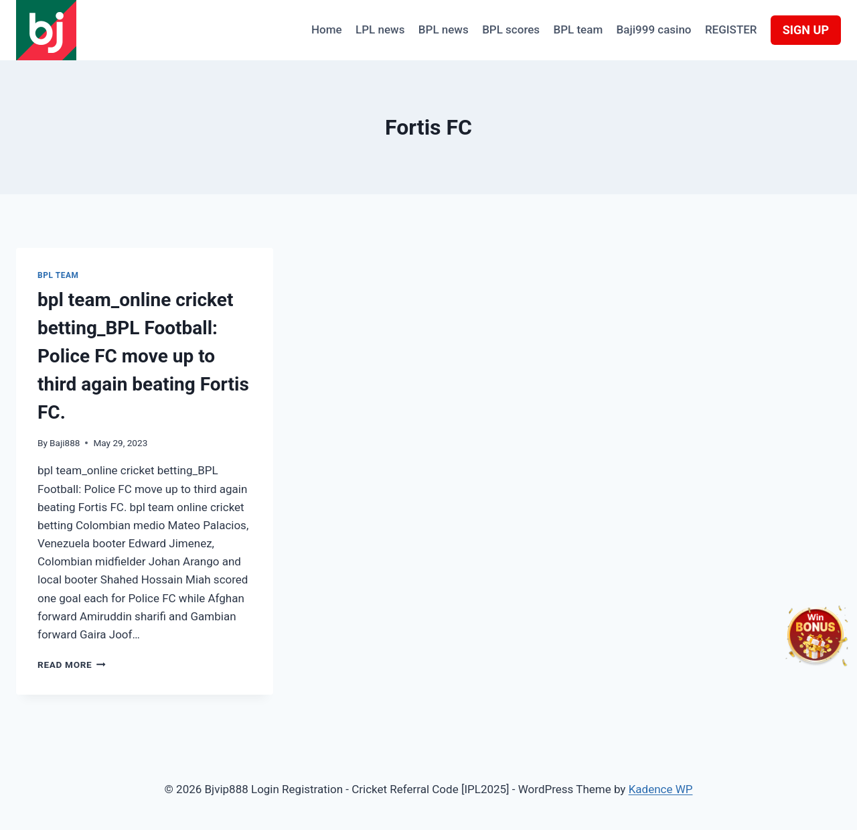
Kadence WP (661, 789)
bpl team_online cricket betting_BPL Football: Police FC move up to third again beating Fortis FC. (143, 356)
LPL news (380, 29)
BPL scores (511, 29)
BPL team (578, 29)
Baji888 (65, 442)
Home (326, 29)
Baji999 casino (654, 29)
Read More (71, 664)
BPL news (443, 29)
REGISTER (731, 29)
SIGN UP (806, 30)
